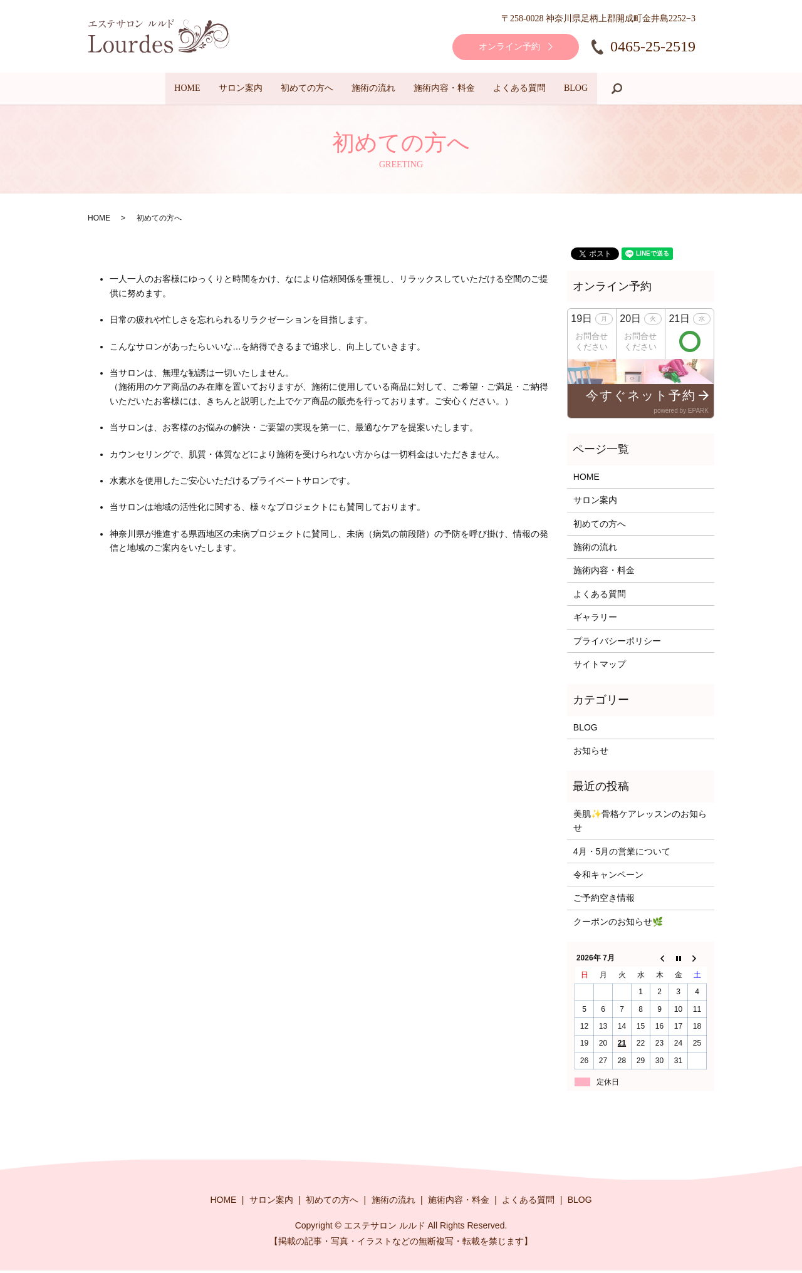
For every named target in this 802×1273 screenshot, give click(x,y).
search (676, 89)
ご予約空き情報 (604, 900)
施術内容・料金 (461, 90)
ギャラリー (595, 620)
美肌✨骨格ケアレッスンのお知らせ (640, 823)
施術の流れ (373, 90)
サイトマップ (599, 667)
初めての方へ (290, 90)
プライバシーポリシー (617, 643)
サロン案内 (207, 90)
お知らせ (590, 753)
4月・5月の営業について (622, 854)
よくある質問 (553, 90)
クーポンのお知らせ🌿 (618, 924)
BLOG (626, 90)
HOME (137, 90)
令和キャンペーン (608, 877)
